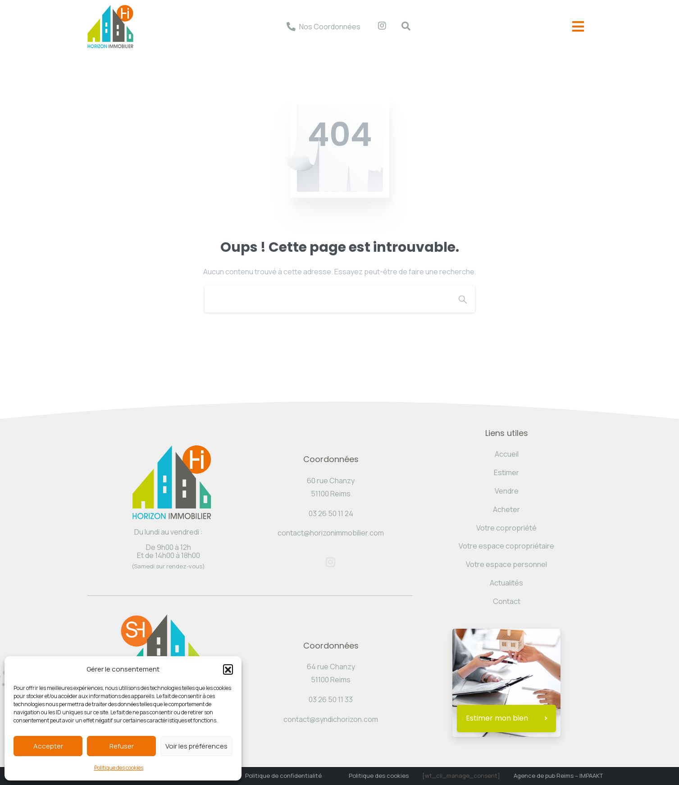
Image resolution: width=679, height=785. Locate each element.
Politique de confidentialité (283, 775)
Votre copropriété (506, 528)
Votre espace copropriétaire (506, 546)
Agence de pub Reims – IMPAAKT (558, 775)
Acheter (506, 509)
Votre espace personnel (506, 564)
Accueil (507, 454)
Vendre (507, 491)
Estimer (506, 472)
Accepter (48, 746)
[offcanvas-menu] (578, 27)
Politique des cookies (118, 767)
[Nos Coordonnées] (291, 26)
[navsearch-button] (401, 27)
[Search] (328, 299)
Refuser (121, 746)
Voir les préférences (196, 746)
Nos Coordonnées (329, 27)
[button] (227, 669)
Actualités (506, 583)
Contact (506, 601)
